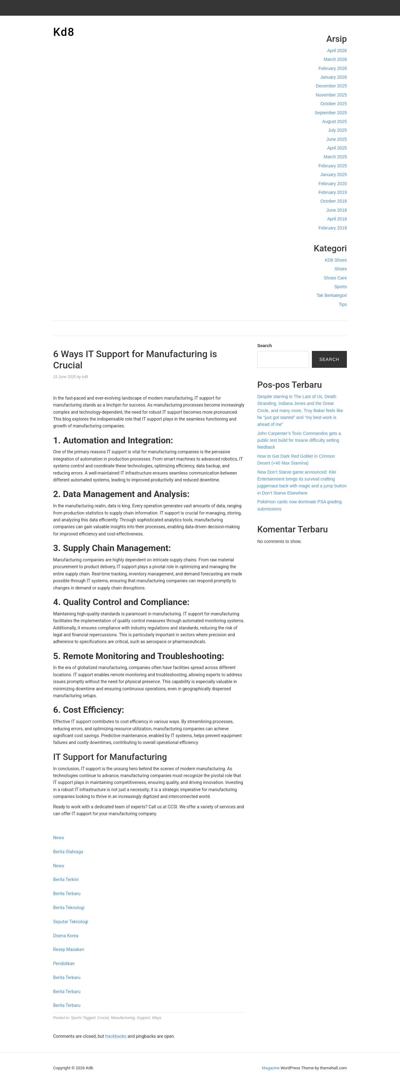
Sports (340, 286)
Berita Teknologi (68, 907)
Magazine (270, 1068)
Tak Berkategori (332, 295)
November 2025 (331, 94)
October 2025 (333, 103)
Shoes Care (335, 277)
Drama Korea (65, 935)
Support (143, 1018)
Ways (156, 1018)
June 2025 (337, 139)
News (58, 837)
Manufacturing (123, 1018)
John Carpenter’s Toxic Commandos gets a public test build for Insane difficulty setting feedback (299, 440)
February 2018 (332, 227)
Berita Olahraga (68, 851)
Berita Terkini (65, 879)
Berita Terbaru (66, 893)
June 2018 (337, 210)
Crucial (103, 1018)
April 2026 (337, 50)
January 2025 (333, 174)
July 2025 (337, 130)
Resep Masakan (68, 949)
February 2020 (332, 183)
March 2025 (335, 156)
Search (264, 345)
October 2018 (333, 201)
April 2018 (337, 218)
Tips (343, 304)
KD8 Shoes (336, 260)
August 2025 (334, 121)
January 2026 (333, 77)
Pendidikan (64, 963)
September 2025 (330, 112)
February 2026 (332, 68)
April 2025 (337, 147)
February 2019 (332, 192)
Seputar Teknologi (70, 921)
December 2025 (331, 85)
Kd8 (64, 32)
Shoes (340, 268)
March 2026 (335, 59)
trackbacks (115, 1036)
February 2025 (332, 165)
